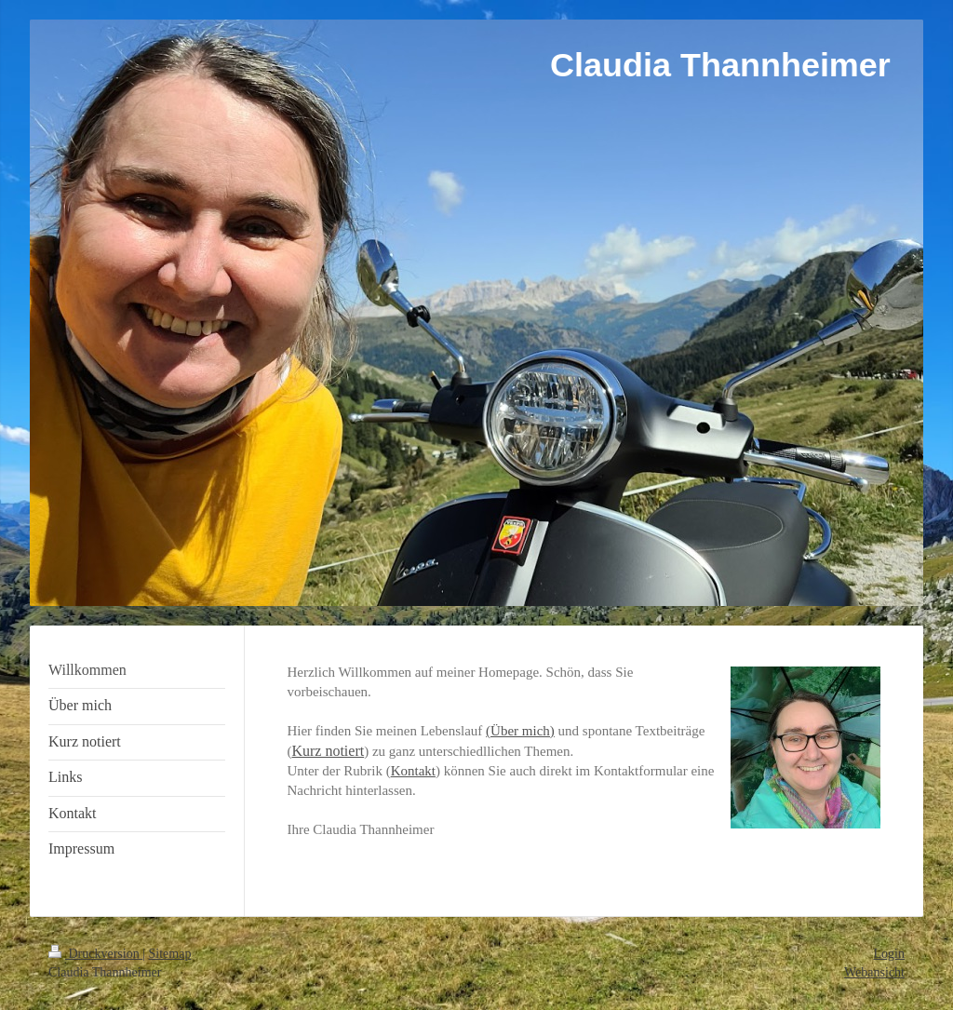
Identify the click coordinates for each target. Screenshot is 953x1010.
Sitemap (170, 954)
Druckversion (95, 954)
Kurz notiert (327, 751)
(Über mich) (520, 730)
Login (889, 954)
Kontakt (413, 770)
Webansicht (874, 972)
